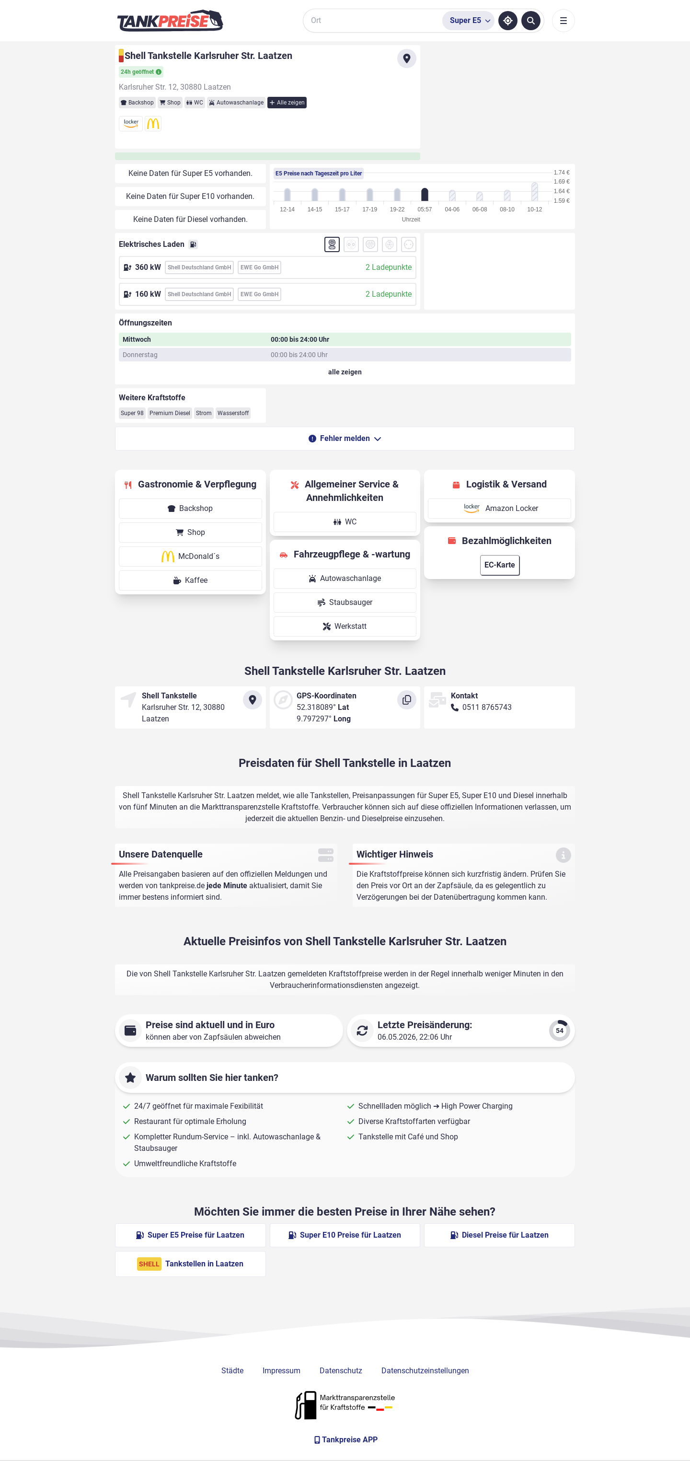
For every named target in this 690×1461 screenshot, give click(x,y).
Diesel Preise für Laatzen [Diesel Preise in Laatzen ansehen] (499, 1235)
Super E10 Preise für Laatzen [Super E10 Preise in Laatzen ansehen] (344, 1235)
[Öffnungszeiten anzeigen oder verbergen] (345, 372)
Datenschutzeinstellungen (425, 1370)
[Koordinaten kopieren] (406, 699)
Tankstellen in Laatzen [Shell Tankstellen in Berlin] (190, 1264)
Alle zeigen (287, 102)
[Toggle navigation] (563, 20)
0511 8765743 (487, 707)
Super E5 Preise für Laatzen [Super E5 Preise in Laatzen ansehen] (190, 1235)
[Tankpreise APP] (345, 1439)
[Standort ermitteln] (508, 20)
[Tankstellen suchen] (530, 20)
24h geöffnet (141, 72)
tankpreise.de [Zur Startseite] (182, 885)
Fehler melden (345, 438)
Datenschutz (341, 1370)
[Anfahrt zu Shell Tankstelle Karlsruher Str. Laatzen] (406, 58)
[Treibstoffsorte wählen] (468, 20)
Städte (232, 1370)
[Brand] (170, 21)
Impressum (281, 1370)
